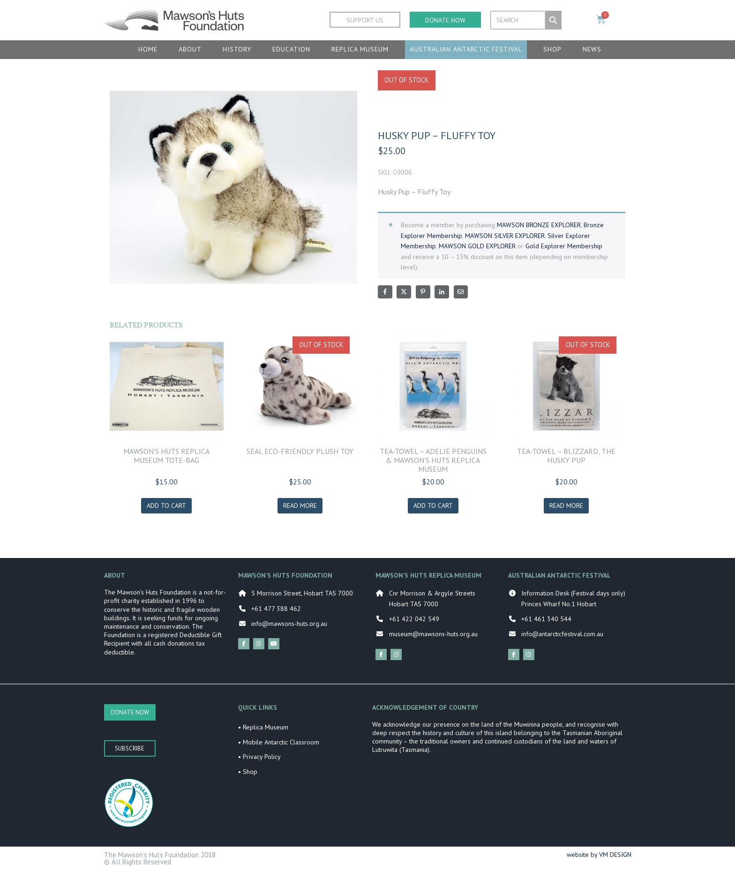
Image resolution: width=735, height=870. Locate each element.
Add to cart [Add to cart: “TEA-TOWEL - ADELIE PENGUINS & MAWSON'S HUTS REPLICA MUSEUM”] (433, 505)
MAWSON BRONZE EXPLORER (539, 225)
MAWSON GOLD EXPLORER (477, 246)
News (592, 49)
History (237, 49)
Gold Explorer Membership (563, 246)
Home (148, 49)
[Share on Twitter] (404, 291)
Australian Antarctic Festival (466, 49)
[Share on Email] (461, 291)
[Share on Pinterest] (423, 291)
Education (291, 49)
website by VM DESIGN (599, 854)
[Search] (553, 20)
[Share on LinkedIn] (442, 291)
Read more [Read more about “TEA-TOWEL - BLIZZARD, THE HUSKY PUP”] (566, 505)
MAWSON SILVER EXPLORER (505, 235)
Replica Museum (360, 49)
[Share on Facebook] (385, 291)
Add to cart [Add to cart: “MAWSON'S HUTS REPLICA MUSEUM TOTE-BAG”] (166, 505)
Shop (552, 49)
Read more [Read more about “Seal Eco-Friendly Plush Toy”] (300, 505)
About (190, 49)
